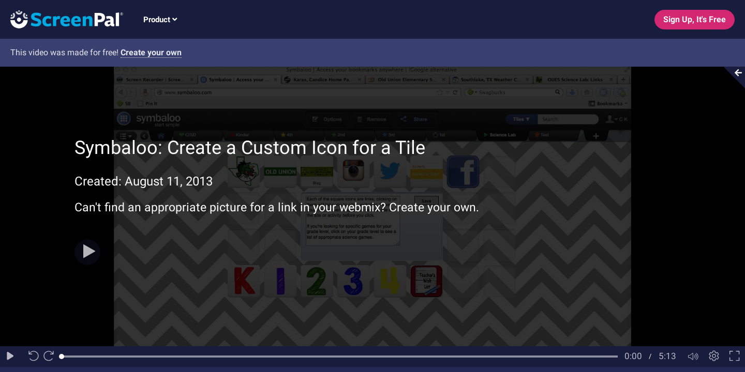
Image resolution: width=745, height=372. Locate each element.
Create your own (151, 52)
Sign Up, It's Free (694, 19)
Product (160, 19)
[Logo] (61, 19)
